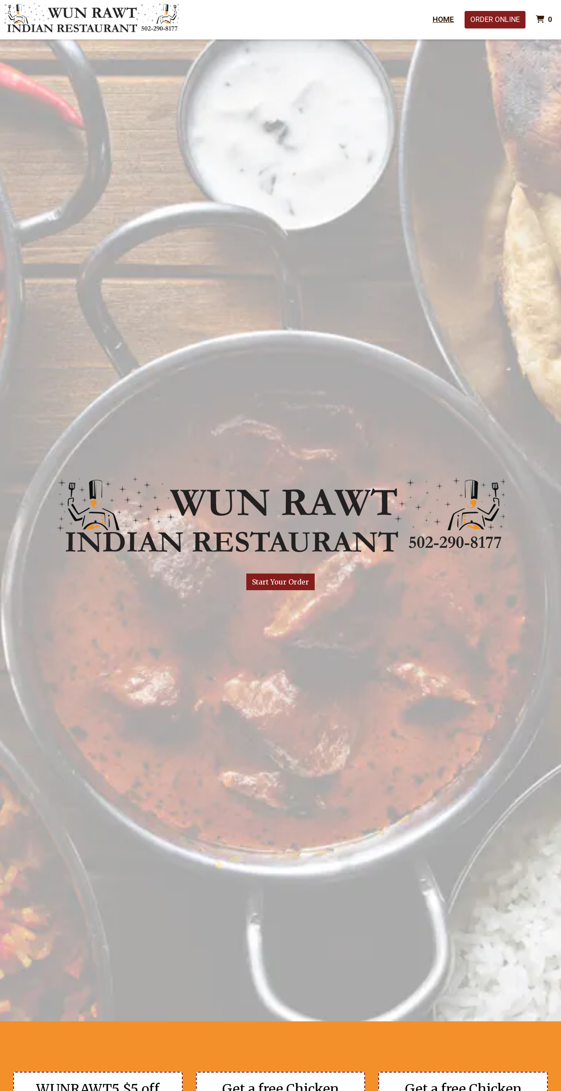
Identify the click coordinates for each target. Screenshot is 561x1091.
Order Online (495, 19)
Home (443, 19)
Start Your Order (280, 581)
